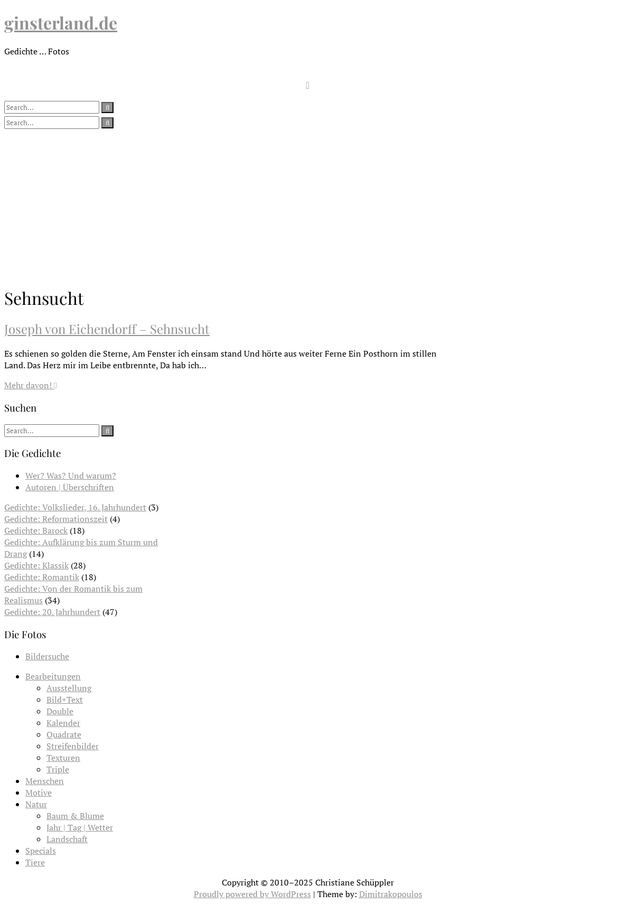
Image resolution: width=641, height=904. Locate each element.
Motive (38, 792)
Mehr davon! (30, 385)
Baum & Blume (75, 816)
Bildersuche (47, 656)
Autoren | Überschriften (69, 487)
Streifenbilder (72, 746)
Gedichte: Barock (36, 530)
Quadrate (63, 734)
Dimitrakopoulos (390, 894)
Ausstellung (68, 688)
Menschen (44, 781)
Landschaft (67, 839)
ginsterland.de (60, 22)
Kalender (63, 723)
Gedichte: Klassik (36, 565)
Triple (57, 769)
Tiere (35, 862)
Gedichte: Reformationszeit (56, 519)
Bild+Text (64, 699)
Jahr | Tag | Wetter (79, 827)
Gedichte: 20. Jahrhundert (52, 612)
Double (59, 711)
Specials (40, 850)
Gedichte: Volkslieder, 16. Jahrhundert (75, 507)
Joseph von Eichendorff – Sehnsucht (107, 328)
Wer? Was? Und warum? (70, 475)
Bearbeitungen (53, 676)
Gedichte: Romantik (41, 577)
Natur (36, 804)
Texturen (63, 757)
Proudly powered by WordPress (252, 894)
